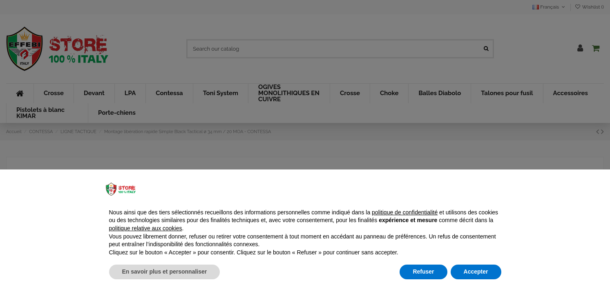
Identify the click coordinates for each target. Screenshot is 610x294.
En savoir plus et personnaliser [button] (164, 271)
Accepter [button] (476, 271)
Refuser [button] (423, 271)
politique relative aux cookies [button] (145, 228)
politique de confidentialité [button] (405, 212)
